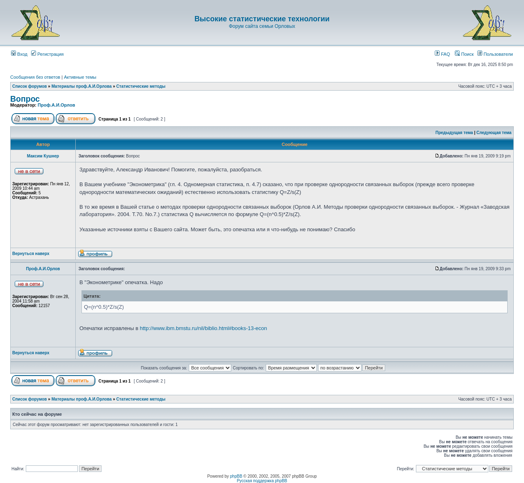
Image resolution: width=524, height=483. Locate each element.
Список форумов (29, 86)
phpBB (236, 476)
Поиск (464, 54)
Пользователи (495, 54)
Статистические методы (140, 86)
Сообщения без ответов (35, 77)
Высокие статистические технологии (262, 19)
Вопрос (25, 98)
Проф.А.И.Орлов (56, 105)
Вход (19, 54)
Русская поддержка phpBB (262, 480)
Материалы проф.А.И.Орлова (82, 86)
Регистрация (47, 54)
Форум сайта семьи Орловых (262, 26)
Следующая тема (494, 132)
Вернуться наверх (31, 253)
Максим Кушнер (43, 156)
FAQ (442, 54)
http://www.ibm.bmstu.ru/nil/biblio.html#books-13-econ (203, 328)
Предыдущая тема (454, 132)
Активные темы (80, 77)
